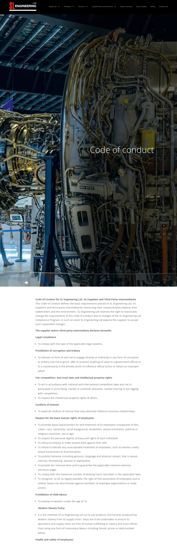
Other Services (126, 6)
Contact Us (163, 6)
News (153, 6)
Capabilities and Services (102, 6)
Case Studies (141, 6)
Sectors (81, 6)
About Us (53, 6)
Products (67, 6)
